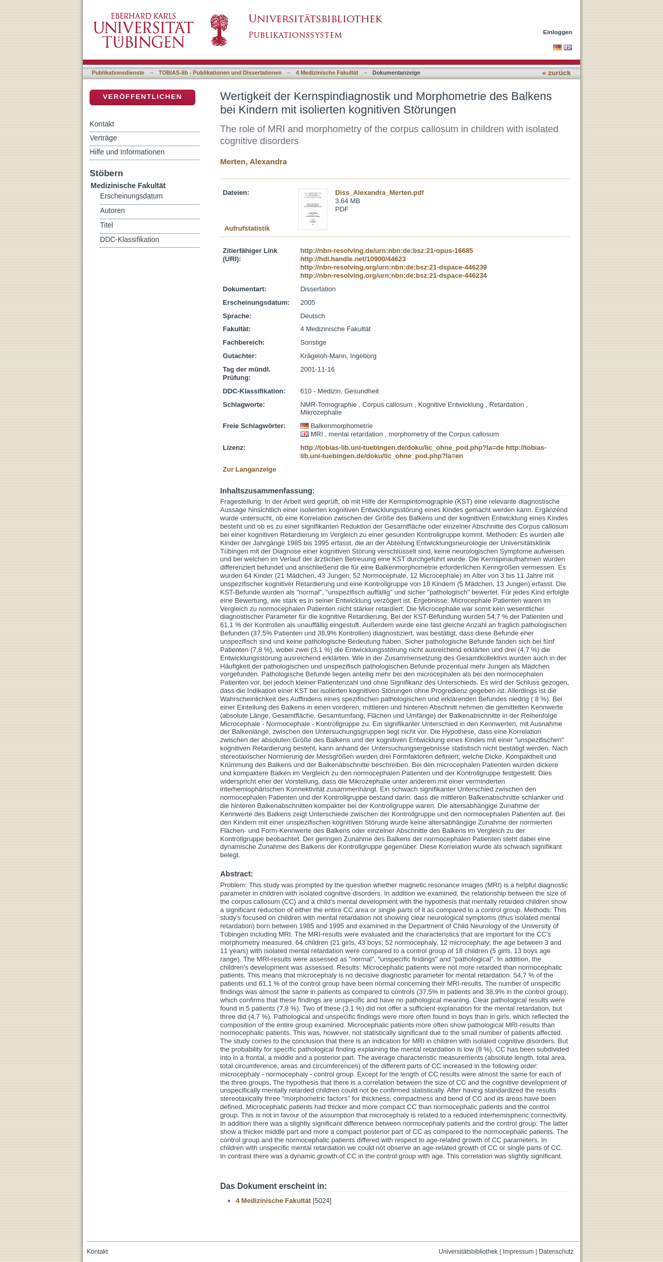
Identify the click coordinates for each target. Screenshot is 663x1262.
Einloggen (558, 32)
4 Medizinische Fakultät (327, 72)
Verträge (103, 138)
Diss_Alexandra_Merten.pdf (379, 192)
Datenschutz (556, 1251)
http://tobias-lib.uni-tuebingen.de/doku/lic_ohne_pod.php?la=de (402, 447)
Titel (106, 225)
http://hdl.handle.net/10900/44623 (353, 259)
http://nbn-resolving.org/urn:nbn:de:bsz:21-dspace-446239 (393, 267)
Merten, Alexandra (253, 161)
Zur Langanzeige (249, 469)
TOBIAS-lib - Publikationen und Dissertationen (220, 72)
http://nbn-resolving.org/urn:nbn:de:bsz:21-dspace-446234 (393, 275)
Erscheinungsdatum (131, 196)
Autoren (112, 211)
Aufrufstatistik (247, 228)
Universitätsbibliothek (468, 1251)
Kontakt (102, 124)
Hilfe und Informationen (127, 152)
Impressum (518, 1251)
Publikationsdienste (118, 72)
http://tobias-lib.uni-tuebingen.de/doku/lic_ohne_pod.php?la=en (423, 452)
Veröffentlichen (142, 97)
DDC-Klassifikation (129, 240)
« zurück (556, 73)
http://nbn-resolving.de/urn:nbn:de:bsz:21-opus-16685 (386, 250)
